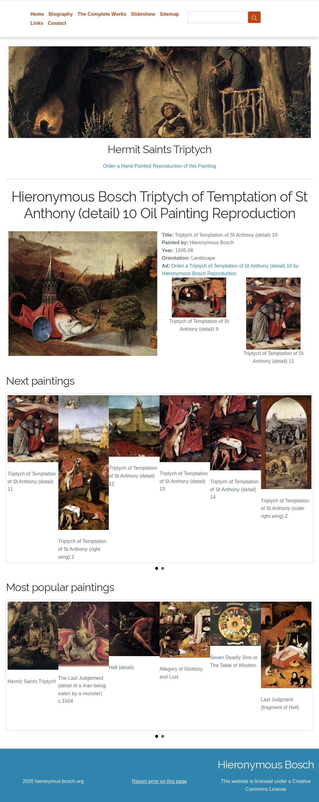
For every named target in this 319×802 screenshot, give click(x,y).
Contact (57, 23)
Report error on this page (159, 781)
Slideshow (143, 14)
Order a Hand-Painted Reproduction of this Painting (159, 166)
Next (303, 478)
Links (36, 23)
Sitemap (169, 14)
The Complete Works (101, 14)
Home (37, 14)
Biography (61, 14)
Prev (15, 478)
